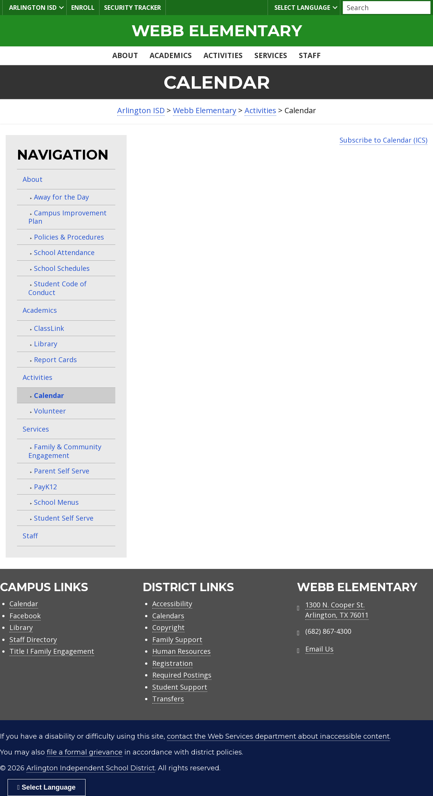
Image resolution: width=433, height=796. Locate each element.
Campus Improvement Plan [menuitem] (67, 217)
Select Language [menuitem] (301, 7)
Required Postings (181, 674)
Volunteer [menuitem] (50, 410)
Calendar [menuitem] (49, 395)
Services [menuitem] (270, 55)
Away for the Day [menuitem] (61, 196)
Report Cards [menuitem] (55, 359)
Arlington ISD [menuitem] (32, 7)
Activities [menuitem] (223, 55)
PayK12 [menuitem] (45, 486)
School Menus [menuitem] (56, 502)
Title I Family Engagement (51, 651)
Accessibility (172, 603)
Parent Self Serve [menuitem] (61, 470)
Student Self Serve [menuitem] (63, 517)
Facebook (25, 615)
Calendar (23, 603)
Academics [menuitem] (171, 55)
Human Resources (181, 651)
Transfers (168, 698)
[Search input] (385, 7)
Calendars (168, 615)
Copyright (168, 627)
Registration (172, 663)
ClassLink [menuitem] (49, 328)
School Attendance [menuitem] (64, 252)
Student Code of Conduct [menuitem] (57, 288)
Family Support (177, 639)
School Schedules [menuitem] (62, 268)
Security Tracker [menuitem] (132, 7)
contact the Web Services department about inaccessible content (278, 736)
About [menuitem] (125, 55)
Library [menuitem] (45, 343)
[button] (61, 7)
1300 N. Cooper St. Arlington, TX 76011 (337, 609)
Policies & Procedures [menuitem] (69, 236)
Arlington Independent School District (90, 768)
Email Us (319, 648)
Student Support (179, 687)
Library (21, 627)
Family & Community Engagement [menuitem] (64, 451)
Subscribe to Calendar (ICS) (383, 139)
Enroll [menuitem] (83, 7)
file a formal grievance (84, 752)
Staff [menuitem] (310, 55)
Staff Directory (33, 639)
